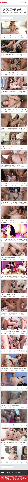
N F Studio (5, 37)
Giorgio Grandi (5, 55)
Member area (10, 472)
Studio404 (5, 166)
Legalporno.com (3, 2)
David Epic (5, 240)
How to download (20, 472)
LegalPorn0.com (10, 476)
